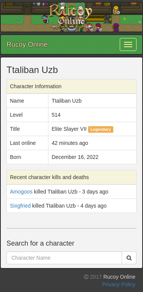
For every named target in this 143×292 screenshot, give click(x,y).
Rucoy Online (27, 44)
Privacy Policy (118, 284)
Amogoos (21, 192)
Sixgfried (20, 206)
